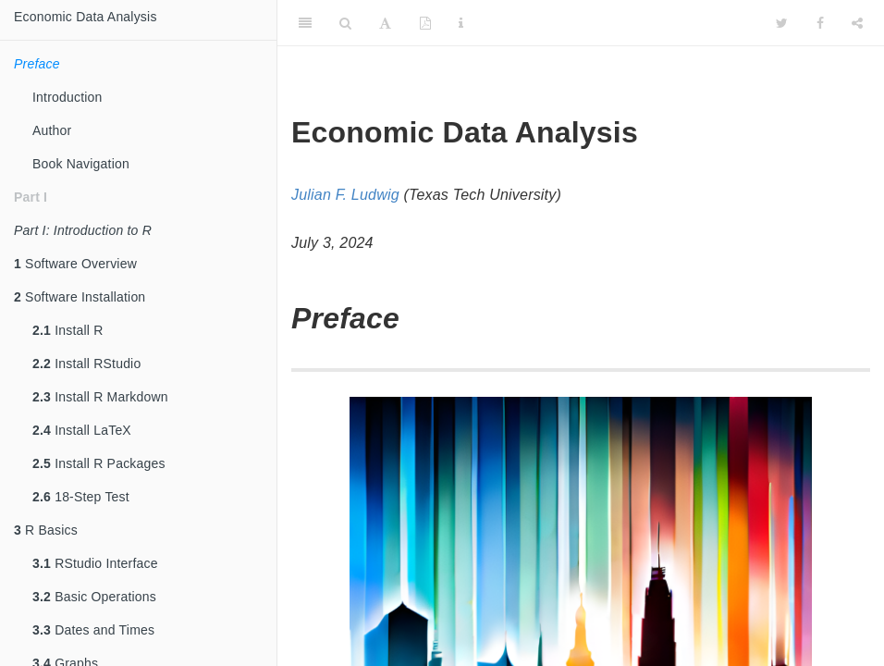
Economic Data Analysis (85, 16)
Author (51, 130)
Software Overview (75, 263)
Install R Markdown (100, 396)
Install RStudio (86, 363)
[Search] (345, 23)
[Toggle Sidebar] (305, 23)
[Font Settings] (385, 23)
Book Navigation (80, 163)
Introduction (67, 97)
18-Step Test (80, 496)
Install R (68, 330)
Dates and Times (93, 630)
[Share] (857, 23)
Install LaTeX (81, 430)
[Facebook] (820, 23)
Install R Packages (99, 463)
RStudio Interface (95, 563)
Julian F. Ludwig (345, 195)
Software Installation (79, 297)
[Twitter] (782, 23)
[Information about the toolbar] (461, 23)
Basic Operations (94, 596)
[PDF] (425, 23)
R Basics (46, 530)
